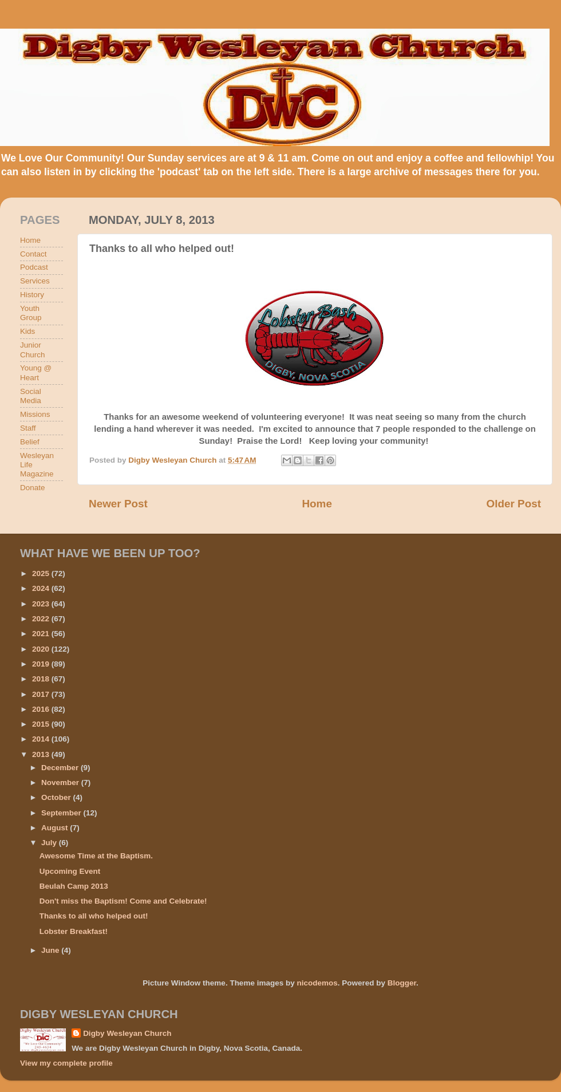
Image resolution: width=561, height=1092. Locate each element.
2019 (42, 664)
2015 (42, 724)
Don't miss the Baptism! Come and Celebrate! (123, 901)
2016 (42, 709)
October (57, 797)
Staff (28, 428)
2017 (42, 694)
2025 (42, 573)
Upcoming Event (70, 871)
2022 (42, 618)
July (50, 842)
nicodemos (317, 983)
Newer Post (118, 504)
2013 (42, 754)
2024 (42, 588)
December (61, 767)
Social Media (30, 396)
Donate (32, 487)
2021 (42, 633)
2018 (42, 679)
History (32, 294)
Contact (33, 254)
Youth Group (31, 313)
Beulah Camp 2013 (73, 886)
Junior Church (32, 349)
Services (35, 281)
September (62, 813)
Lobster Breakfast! (73, 931)
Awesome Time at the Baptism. (96, 855)
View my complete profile (66, 1063)
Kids (27, 331)
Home (316, 504)
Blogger (402, 983)
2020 (42, 649)
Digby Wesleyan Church (127, 1033)
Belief (29, 441)
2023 (42, 604)
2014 (42, 739)
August (55, 827)
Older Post (513, 504)
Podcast (34, 267)
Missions (35, 414)
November (61, 782)
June (51, 950)
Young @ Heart (36, 372)
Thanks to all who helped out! (93, 916)
